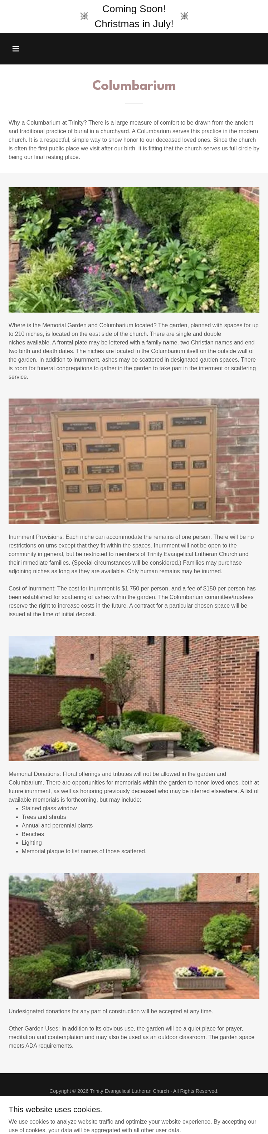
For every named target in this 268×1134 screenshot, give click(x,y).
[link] (134, 1116)
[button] (37, 49)
